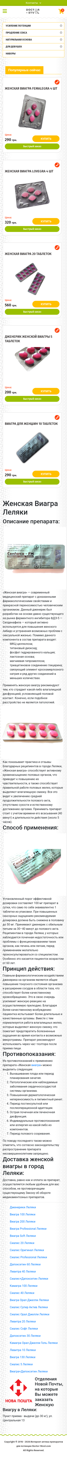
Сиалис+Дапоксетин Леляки (29, 1278)
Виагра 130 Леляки (22, 1357)
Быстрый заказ (32, 146)
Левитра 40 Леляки (23, 1271)
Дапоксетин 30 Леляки (25, 1335)
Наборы (11, 53)
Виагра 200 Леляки (22, 1221)
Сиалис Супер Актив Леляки (29, 1307)
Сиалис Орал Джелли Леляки (29, 1314)
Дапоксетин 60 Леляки (25, 1264)
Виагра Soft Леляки (23, 1236)
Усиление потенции (18, 25)
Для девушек (14, 46)
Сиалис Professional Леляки (28, 1257)
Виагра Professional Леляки (28, 1228)
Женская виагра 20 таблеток (28, 254)
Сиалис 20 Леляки (22, 1243)
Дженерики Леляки (23, 1207)
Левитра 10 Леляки (23, 1350)
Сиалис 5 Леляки (21, 1364)
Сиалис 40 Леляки (22, 1293)
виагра (36, 1065)
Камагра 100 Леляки (24, 1285)
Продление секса (16, 32)
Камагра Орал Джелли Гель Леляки (34, 1343)
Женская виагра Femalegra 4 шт (31, 88)
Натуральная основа (19, 39)
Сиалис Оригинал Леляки (27, 1250)
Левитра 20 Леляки (23, 1321)
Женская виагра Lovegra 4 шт (29, 171)
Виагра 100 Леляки (22, 1214)
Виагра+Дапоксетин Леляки (29, 1371)
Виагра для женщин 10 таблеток (31, 424)
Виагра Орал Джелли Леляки (29, 1300)
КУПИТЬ (46, 138)
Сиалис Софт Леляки (24, 1328)
